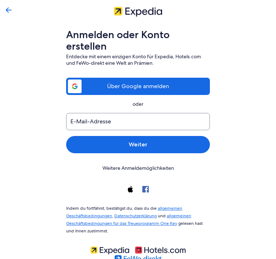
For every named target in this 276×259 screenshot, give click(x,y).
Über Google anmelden (138, 74)
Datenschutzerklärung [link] (133, 202)
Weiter (138, 133)
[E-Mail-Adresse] (138, 110)
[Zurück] (8, 10)
